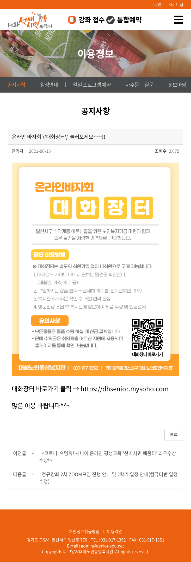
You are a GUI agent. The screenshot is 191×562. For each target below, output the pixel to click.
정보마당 (177, 84)
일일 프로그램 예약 (92, 84)
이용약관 (114, 531)
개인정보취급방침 (84, 531)
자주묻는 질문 (139, 84)
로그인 (155, 4)
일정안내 (49, 84)
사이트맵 (176, 4)
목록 (174, 435)
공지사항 (16, 84)
